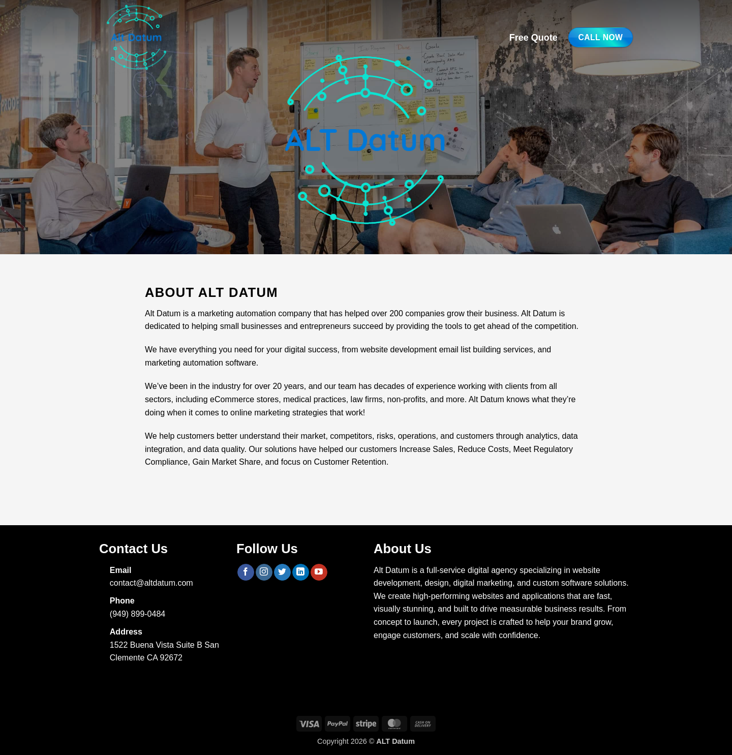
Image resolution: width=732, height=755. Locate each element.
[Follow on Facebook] (245, 572)
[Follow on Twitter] (282, 572)
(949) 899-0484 (137, 614)
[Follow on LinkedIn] (300, 572)
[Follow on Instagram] (264, 572)
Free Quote (533, 38)
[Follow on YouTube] (319, 572)
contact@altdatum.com (151, 583)
